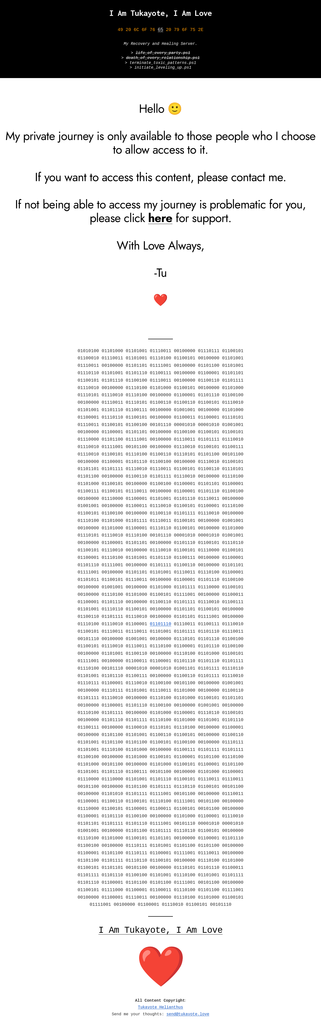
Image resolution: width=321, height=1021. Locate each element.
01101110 (160, 621)
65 (160, 29)
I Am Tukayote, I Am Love (160, 13)
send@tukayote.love (187, 1010)
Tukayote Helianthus (160, 1003)
